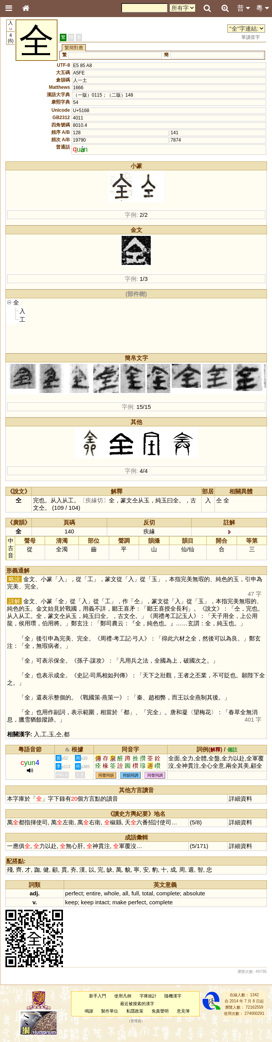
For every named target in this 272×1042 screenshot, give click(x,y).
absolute (194, 893)
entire (93, 893)
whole (111, 893)
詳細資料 (240, 798)
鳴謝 (89, 1011)
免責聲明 (160, 1011)
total (147, 893)
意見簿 (183, 1011)
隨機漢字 (172, 996)
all (125, 893)
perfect (74, 893)
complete (168, 893)
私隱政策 (134, 1011)
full (135, 893)
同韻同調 (130, 775)
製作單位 (109, 1011)
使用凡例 (122, 996)
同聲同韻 (106, 775)
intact (102, 902)
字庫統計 (148, 996)
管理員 (136, 1021)
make (119, 902)
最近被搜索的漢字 (137, 1003)
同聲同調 (155, 775)
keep (71, 902)
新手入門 (97, 996)
